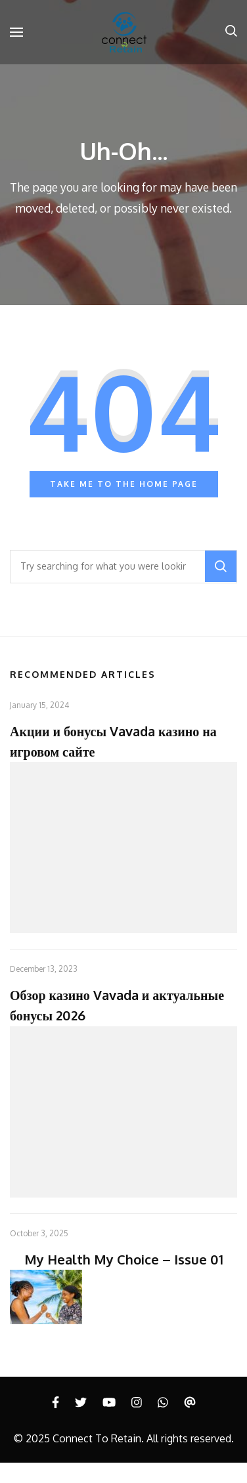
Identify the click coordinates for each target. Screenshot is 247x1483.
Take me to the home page (124, 484)
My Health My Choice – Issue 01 (123, 1259)
